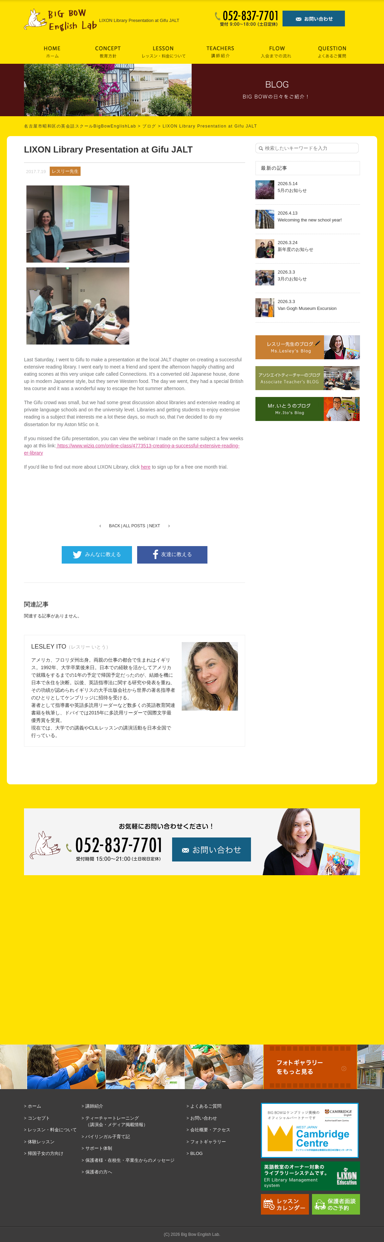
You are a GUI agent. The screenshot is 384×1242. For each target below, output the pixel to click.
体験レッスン (41, 1141)
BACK (114, 525)
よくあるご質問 (205, 1106)
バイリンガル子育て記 (107, 1136)
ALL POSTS (134, 525)
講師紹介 (94, 1106)
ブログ (149, 126)
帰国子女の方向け (45, 1153)
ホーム (34, 1106)
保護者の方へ (98, 1171)
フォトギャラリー (208, 1141)
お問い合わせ (203, 1118)
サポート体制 (98, 1148)
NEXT (154, 525)
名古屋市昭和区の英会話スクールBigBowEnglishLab (80, 126)
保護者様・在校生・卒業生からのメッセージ (130, 1160)
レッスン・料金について (52, 1129)
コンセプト (39, 1118)
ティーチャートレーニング (134, 1122)
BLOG (196, 1153)
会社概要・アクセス (210, 1129)
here (146, 467)
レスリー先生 (65, 171)
